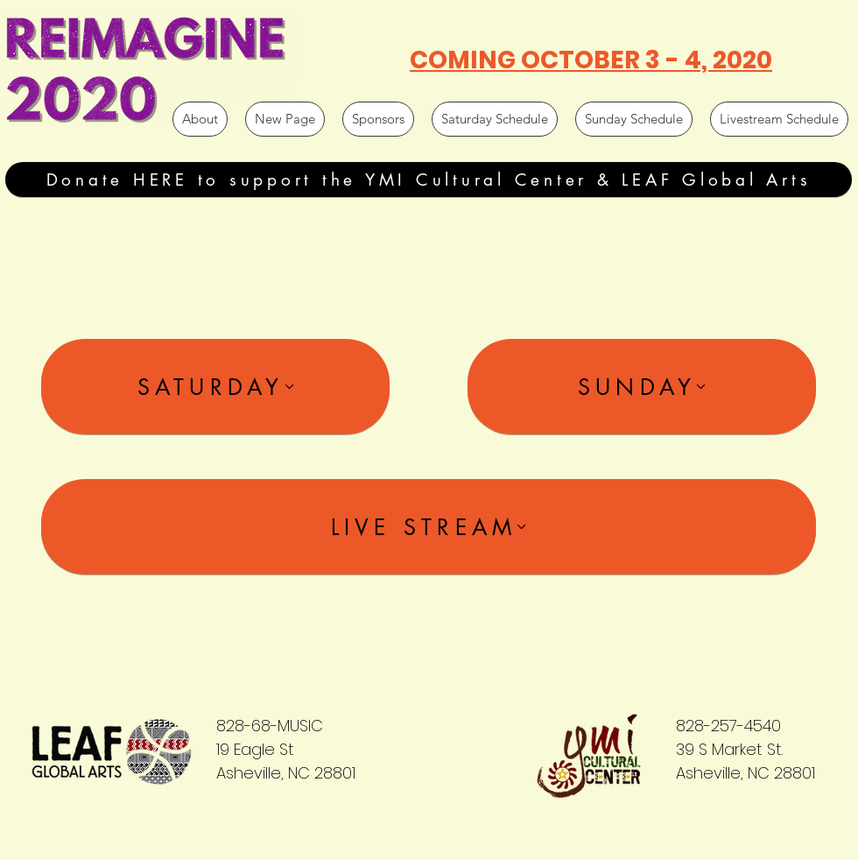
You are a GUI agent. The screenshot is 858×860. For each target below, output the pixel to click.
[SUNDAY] (642, 386)
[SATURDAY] (215, 386)
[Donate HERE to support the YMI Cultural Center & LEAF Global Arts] (428, 179)
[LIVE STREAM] (428, 527)
